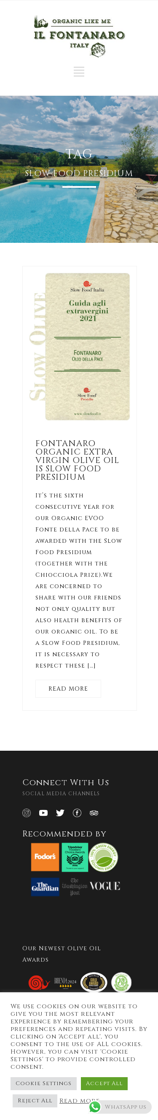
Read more (79, 1101)
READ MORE (68, 689)
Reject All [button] (35, 1100)
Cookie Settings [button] (44, 1083)
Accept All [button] (104, 1083)
